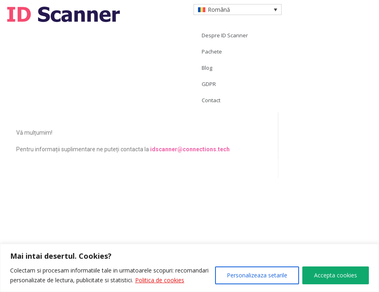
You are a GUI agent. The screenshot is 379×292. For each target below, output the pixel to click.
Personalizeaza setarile (257, 275)
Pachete (212, 51)
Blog (207, 67)
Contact (211, 100)
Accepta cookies (335, 275)
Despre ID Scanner (225, 35)
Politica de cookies (159, 280)
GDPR (209, 84)
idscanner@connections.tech (190, 149)
